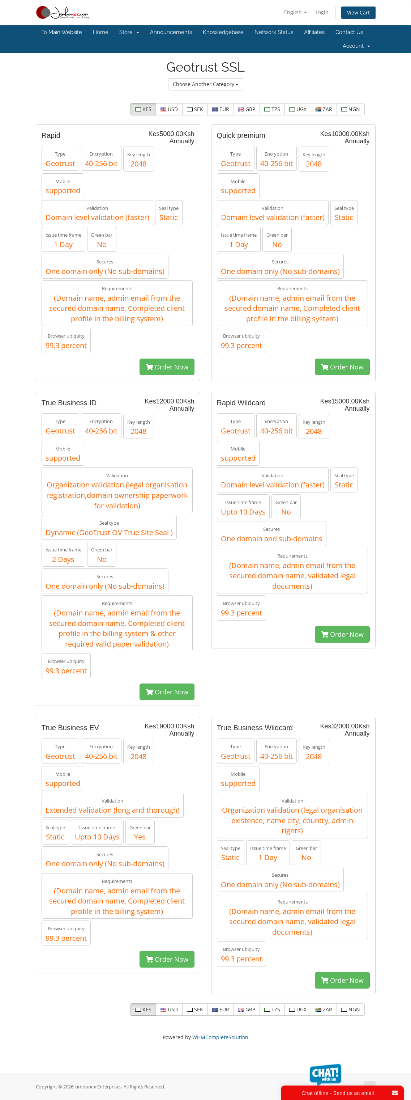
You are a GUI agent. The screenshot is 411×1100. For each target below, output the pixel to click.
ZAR (324, 109)
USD (169, 109)
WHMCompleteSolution (220, 1037)
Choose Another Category (206, 84)
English (295, 12)
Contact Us (349, 32)
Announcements (171, 32)
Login (322, 12)
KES (143, 109)
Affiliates (314, 32)
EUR (220, 109)
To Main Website (61, 32)
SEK (195, 109)
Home (100, 32)
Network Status (273, 32)
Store (129, 32)
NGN (350, 109)
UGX (298, 109)
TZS (272, 109)
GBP (246, 109)
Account (356, 46)
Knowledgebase (223, 32)
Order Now (167, 367)
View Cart (358, 12)
